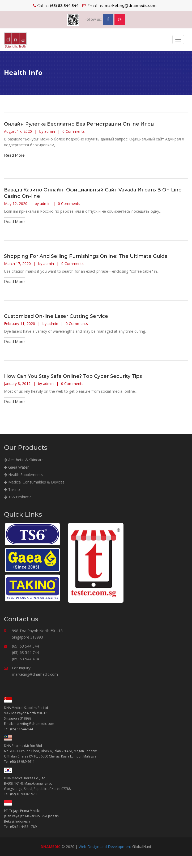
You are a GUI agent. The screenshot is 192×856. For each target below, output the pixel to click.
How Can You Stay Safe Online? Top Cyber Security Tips (73, 376)
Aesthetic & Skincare (24, 459)
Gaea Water (16, 467)
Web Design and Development (105, 846)
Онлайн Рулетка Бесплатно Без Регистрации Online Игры (79, 124)
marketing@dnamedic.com (35, 674)
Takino (12, 489)
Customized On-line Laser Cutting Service (56, 316)
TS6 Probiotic (17, 496)
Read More (14, 155)
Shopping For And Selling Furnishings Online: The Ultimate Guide (86, 256)
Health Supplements (23, 474)
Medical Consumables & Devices (34, 482)
